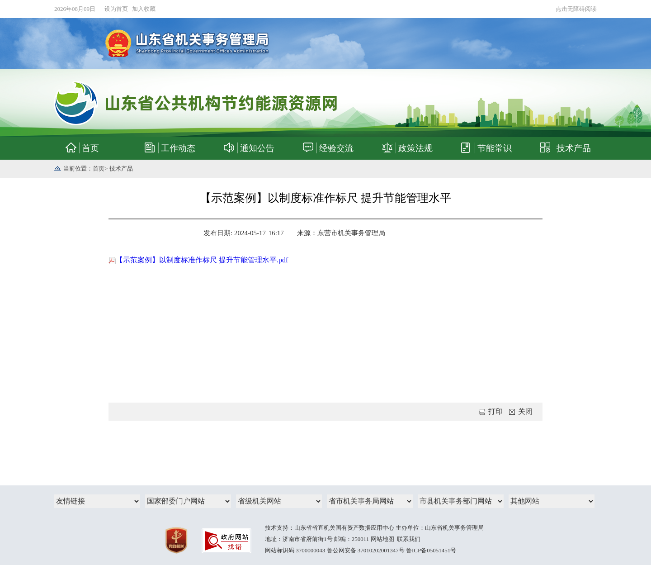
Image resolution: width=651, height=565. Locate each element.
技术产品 (121, 168)
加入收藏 (144, 8)
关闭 (521, 411)
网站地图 (382, 539)
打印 (491, 411)
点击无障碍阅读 (576, 8)
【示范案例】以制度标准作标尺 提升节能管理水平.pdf (198, 260)
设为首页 (116, 8)
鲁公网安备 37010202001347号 (366, 550)
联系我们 (408, 539)
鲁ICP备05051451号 (431, 550)
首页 (98, 168)
